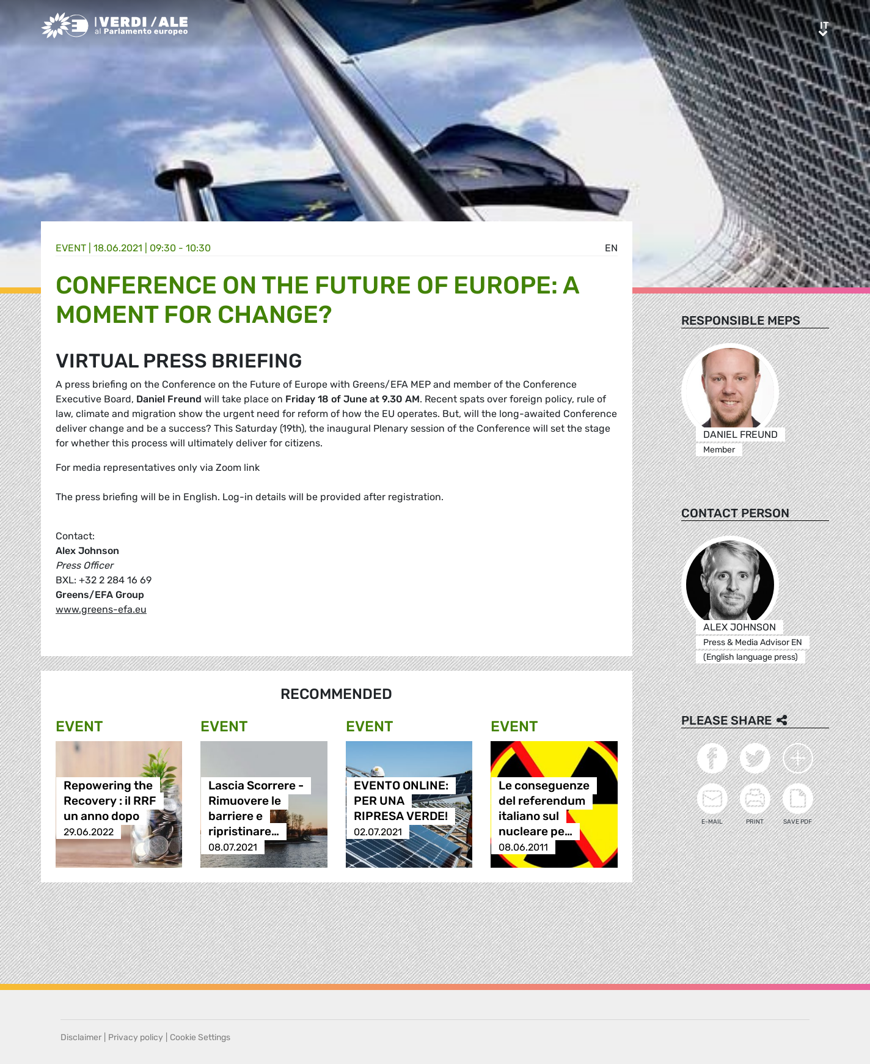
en (611, 248)
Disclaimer (80, 1037)
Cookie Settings (200, 1037)
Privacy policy (135, 1037)
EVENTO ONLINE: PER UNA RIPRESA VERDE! (401, 801)
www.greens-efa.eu (101, 609)
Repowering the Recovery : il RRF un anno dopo (110, 801)
